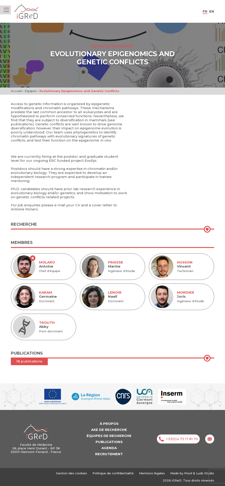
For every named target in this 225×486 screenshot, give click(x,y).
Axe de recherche (109, 430)
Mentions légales (152, 473)
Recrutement (109, 454)
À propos (109, 423)
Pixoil (188, 473)
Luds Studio (205, 473)
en (211, 11)
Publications (109, 442)
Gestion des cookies (71, 473)
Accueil (16, 91)
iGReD (26, 11)
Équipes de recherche (109, 436)
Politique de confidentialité (113, 473)
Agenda (109, 448)
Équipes (31, 91)
